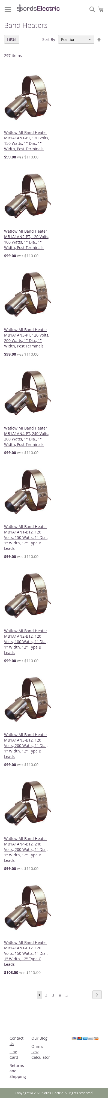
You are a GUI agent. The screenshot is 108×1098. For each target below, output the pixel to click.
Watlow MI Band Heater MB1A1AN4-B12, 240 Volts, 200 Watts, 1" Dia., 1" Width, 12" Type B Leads (25, 849)
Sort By (48, 39)
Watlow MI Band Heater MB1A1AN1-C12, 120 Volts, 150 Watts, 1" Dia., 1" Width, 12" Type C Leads (25, 953)
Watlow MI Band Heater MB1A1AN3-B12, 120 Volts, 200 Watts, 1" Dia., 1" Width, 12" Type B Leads (25, 745)
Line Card (14, 1054)
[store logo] (38, 8)
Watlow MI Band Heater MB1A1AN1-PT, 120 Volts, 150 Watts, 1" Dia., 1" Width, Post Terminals (26, 140)
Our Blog (39, 1038)
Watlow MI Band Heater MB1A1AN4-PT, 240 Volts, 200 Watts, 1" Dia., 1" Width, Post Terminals (26, 436)
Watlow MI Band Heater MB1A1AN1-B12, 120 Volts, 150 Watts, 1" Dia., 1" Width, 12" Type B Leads (25, 537)
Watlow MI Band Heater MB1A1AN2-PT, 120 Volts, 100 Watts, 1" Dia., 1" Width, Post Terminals (26, 239)
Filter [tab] (11, 39)
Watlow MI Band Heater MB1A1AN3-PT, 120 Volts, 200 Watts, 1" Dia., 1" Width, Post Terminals (26, 338)
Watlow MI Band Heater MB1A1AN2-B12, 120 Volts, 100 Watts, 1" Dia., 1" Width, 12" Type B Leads (25, 641)
